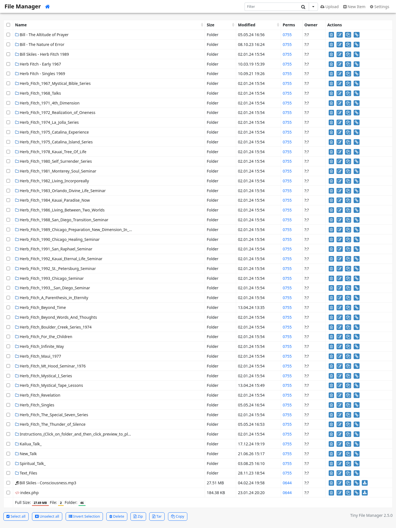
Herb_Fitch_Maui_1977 (38, 356)
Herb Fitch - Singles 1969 (40, 73)
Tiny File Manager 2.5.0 (371, 515)
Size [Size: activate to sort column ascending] (210, 24)
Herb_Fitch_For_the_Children (43, 336)
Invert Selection (84, 516)
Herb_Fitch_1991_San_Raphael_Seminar (54, 249)
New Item (354, 6)
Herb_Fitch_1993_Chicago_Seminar (49, 278)
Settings (379, 6)
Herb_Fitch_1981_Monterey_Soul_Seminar (55, 171)
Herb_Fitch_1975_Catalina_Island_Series (54, 142)
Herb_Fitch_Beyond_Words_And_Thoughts (56, 317)
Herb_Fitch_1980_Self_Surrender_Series (53, 161)
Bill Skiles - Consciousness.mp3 (45, 482)
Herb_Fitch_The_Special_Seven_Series (51, 414)
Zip (138, 516)
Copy (177, 516)
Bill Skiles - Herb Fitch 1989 (42, 54)
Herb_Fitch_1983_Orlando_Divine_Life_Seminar (60, 190)
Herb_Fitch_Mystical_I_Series (43, 375)
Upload (329, 6)
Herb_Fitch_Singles (34, 405)
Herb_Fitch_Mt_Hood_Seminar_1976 (50, 366)
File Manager (22, 6)
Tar (157, 516)
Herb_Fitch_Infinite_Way (39, 346)
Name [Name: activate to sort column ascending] (21, 24)
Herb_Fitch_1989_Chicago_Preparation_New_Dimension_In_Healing (79, 229)
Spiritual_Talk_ (30, 463)
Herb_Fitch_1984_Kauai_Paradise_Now (52, 200)
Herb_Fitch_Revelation (38, 395)
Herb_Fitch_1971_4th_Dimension (47, 103)
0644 (287, 482)
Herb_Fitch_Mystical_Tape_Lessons (49, 385)
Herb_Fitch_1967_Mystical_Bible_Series (53, 83)
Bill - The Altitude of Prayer (42, 34)
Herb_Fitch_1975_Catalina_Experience (52, 132)
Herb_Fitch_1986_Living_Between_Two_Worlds (60, 210)
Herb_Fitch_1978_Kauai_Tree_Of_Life (50, 151)
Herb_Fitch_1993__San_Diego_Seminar (52, 287)
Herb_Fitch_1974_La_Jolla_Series (47, 122)
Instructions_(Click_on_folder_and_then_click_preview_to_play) (74, 434)
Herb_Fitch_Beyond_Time (40, 307)
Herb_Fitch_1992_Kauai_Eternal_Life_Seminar (58, 258)
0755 (287, 34)
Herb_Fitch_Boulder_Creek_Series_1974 (53, 327)
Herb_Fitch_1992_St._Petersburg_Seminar (55, 268)
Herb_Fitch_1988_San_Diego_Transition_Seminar (62, 219)
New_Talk (26, 453)
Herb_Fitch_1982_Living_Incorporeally (52, 180)
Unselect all (47, 516)
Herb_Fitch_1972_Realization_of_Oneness (55, 112)
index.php (27, 492)
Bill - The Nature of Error (40, 44)
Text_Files (26, 473)
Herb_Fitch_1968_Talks (38, 93)
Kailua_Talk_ (28, 443)
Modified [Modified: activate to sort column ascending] (246, 24)
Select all (16, 516)
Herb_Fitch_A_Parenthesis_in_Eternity (51, 297)
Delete (116, 516)
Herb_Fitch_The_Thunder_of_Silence (50, 424)
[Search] (271, 7)
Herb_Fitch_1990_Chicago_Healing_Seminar (57, 239)
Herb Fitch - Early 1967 (38, 64)
